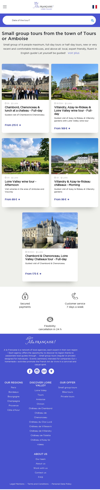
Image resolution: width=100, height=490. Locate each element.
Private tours (67, 396)
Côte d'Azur (13, 410)
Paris (13, 387)
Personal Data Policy (61, 484)
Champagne (13, 401)
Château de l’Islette (41, 435)
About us (40, 463)
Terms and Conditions (37, 484)
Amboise (40, 399)
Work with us (40, 468)
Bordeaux (14, 392)
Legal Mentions (17, 484)
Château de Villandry (41, 431)
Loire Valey (41, 390)
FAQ (40, 477)
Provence (13, 405)
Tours (41, 395)
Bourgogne (13, 396)
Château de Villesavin (40, 426)
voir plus (73, 52)
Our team (40, 459)
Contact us (40, 472)
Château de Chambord (40, 408)
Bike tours (67, 392)
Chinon (40, 404)
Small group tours (67, 387)
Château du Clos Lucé (40, 422)
